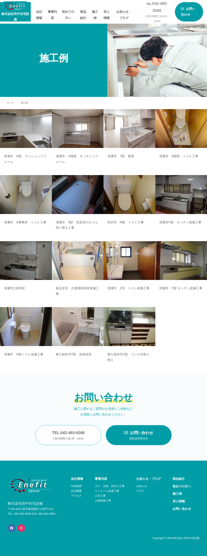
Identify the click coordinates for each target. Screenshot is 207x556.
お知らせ (141, 486)
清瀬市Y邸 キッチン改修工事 (180, 222)
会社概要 (76, 490)
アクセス (76, 495)
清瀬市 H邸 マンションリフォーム (25, 159)
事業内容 (52, 12)
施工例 (95, 12)
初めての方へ (68, 12)
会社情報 (39, 12)
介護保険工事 (103, 500)
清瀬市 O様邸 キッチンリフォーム (77, 159)
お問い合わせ (139, 436)
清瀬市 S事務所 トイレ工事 (25, 222)
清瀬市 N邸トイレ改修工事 (23, 354)
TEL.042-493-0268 (68, 436)
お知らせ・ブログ (124, 12)
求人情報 (107, 12)
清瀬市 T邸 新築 (120, 156)
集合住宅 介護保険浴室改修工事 (77, 291)
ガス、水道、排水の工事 (110, 486)
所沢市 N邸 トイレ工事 (125, 222)
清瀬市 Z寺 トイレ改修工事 (128, 288)
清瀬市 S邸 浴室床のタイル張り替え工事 (77, 225)
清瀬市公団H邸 (14, 288)
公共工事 (100, 495)
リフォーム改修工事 (107, 490)
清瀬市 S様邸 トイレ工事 (178, 156)
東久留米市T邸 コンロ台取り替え (128, 357)
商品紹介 (83, 12)
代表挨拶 (76, 486)
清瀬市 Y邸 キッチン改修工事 (180, 288)
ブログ (140, 490)
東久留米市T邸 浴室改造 (74, 354)
